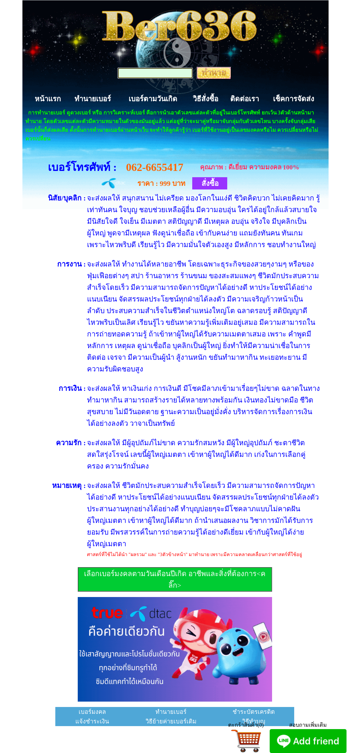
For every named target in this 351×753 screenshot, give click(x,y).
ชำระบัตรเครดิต (254, 711)
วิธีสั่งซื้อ (205, 99)
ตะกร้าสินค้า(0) (246, 725)
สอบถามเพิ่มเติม (308, 725)
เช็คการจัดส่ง (293, 99)
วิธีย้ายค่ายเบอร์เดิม (171, 721)
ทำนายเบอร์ (92, 99)
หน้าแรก (48, 99)
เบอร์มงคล (92, 711)
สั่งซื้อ (210, 183)
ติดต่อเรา (244, 99)
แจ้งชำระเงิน (92, 721)
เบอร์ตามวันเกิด (153, 99)
